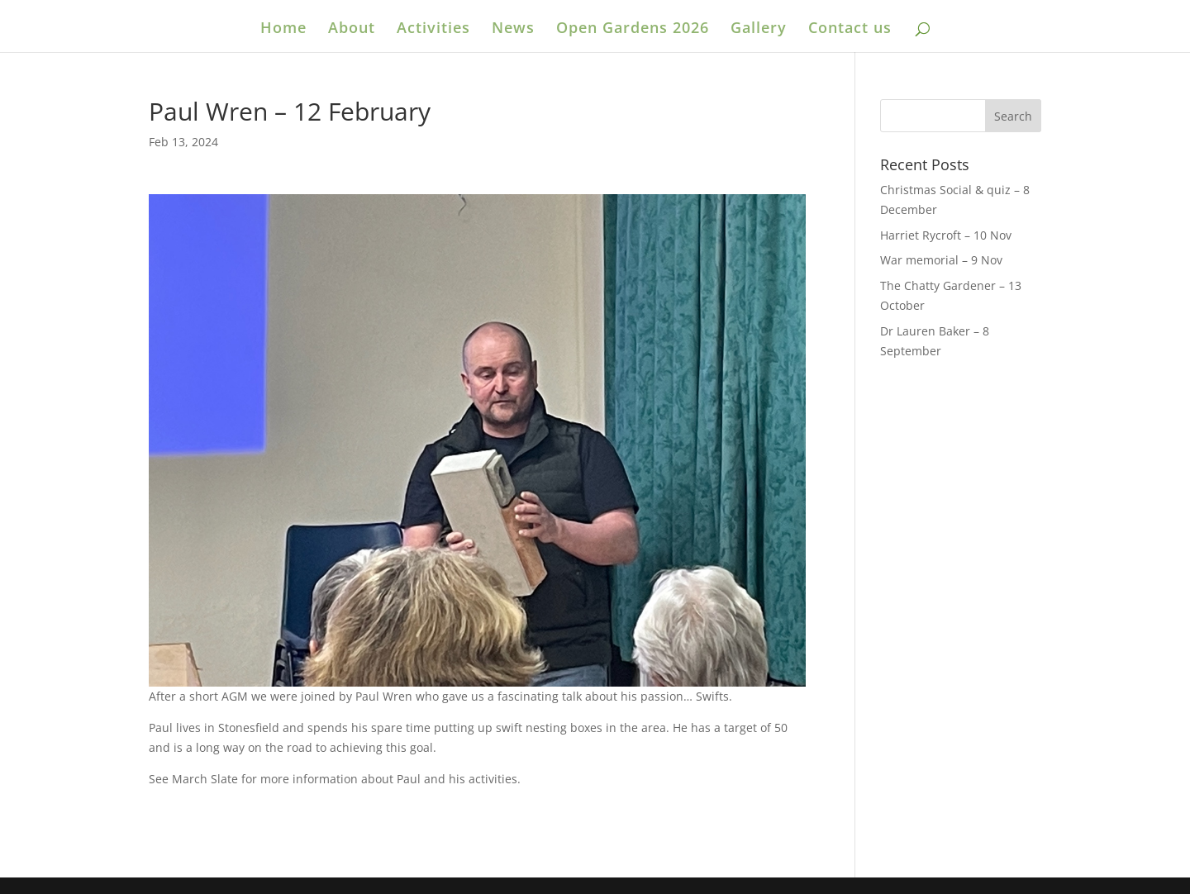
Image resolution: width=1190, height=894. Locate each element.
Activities (433, 29)
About (351, 29)
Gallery (759, 29)
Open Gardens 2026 (632, 29)
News (513, 29)
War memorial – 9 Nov (941, 260)
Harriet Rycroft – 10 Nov (945, 235)
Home (283, 29)
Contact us (850, 29)
